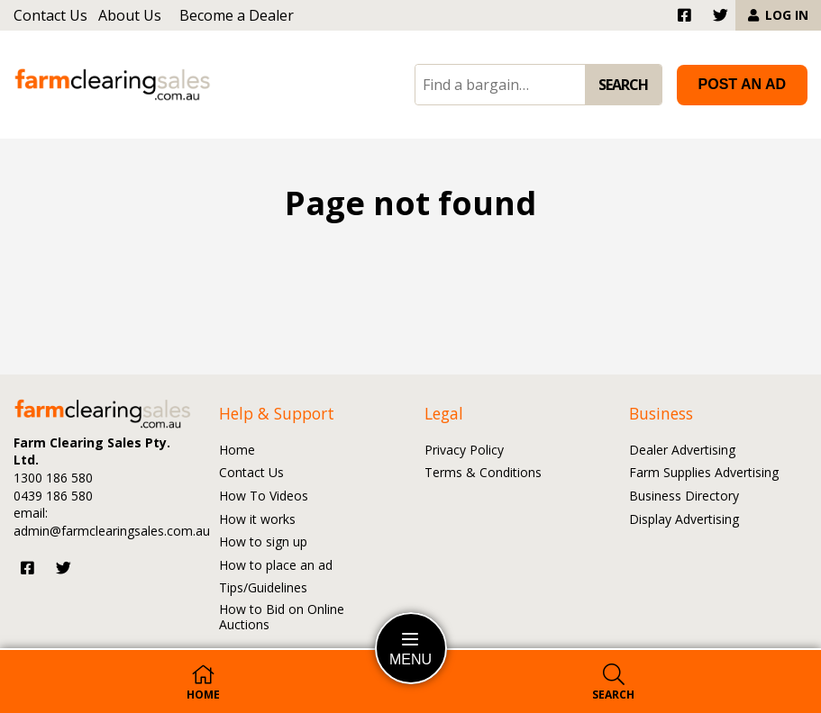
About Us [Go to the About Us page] (129, 15)
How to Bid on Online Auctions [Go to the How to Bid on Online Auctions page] (281, 617)
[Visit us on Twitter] (63, 567)
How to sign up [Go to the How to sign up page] (263, 542)
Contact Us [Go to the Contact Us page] (50, 15)
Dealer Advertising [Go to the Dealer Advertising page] (682, 450)
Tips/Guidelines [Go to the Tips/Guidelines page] (263, 588)
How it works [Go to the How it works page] (257, 520)
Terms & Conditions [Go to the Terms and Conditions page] (483, 473)
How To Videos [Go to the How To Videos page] (263, 496)
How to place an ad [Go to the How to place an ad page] (276, 565)
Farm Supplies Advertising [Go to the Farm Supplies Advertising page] (704, 473)
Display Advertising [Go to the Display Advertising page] (684, 520)
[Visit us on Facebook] (27, 567)
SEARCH (623, 85)
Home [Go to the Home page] (237, 450)
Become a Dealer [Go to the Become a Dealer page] (236, 15)
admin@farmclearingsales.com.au (112, 530)
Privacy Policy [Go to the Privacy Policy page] (464, 450)
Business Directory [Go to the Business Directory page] (684, 496)
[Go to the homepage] (113, 85)
